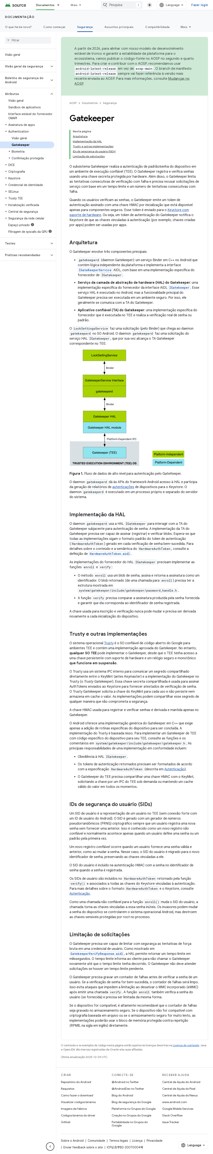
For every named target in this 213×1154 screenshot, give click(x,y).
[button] (24, 66)
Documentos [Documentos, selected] (45, 5)
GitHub (65, 1122)
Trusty (109, 643)
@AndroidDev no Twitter (128, 1089)
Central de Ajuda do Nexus (180, 1095)
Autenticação (174, 769)
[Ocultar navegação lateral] (50, 1146)
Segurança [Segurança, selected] (85, 27)
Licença (137, 1140)
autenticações (123, 487)
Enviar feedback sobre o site (83, 1147)
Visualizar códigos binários (78, 1102)
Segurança (110, 103)
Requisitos (67, 1089)
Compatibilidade (157, 27)
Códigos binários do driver (78, 1115)
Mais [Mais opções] (184, 27)
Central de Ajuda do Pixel (178, 1089)
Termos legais (118, 1140)
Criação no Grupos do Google (131, 1115)
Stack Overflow (172, 1115)
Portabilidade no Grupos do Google (130, 1123)
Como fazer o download (77, 1095)
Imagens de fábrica (74, 1109)
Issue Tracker (170, 1122)
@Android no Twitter (125, 1082)
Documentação (19, 17)
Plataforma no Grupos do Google (134, 1109)
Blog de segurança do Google (131, 1102)
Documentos (90, 103)
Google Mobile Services (177, 1109)
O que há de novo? (18, 27)
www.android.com (174, 1102)
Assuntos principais (119, 27)
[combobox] (121, 5)
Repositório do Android (76, 1082)
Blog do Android (122, 1095)
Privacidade (154, 1140)
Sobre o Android (72, 1140)
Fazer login (199, 5)
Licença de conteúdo (186, 1045)
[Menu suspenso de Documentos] (60, 5)
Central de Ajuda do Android (181, 1082)
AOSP (73, 103)
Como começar (54, 27)
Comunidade (96, 1140)
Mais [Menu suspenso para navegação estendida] (74, 5)
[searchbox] (28, 40)
